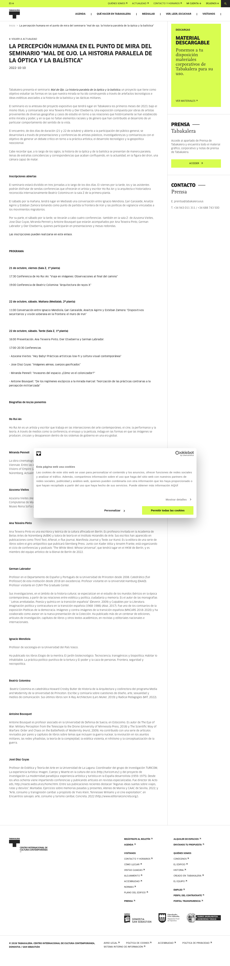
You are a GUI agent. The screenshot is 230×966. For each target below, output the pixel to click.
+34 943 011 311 (184, 218)
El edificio (180, 875)
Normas (129, 897)
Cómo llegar (132, 875)
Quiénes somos (117, 4)
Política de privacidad (196, 953)
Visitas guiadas (134, 880)
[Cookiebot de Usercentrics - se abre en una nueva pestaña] (178, 453)
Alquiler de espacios (187, 849)
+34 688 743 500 (208, 218)
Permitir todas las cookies (168, 510)
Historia (179, 880)
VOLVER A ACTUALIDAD (23, 49)
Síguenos (212, 3)
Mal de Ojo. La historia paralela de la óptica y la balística (85, 100)
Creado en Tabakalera (188, 886)
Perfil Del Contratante (188, 906)
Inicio (12, 36)
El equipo (180, 891)
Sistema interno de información (124, 957)
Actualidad (140, 4)
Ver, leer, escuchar (178, 14)
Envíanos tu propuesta (188, 855)
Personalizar (114, 510)
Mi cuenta (194, 3)
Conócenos (181, 869)
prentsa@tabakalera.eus (188, 211)
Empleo (179, 900)
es (11, 3)
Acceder (196, 174)
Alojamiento (133, 886)
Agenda (80, 14)
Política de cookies (138, 953)
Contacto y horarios (167, 4)
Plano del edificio (135, 903)
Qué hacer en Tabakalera (114, 14)
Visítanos (208, 14)
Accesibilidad (132, 891)
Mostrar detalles (176, 499)
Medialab (148, 14)
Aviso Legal (111, 953)
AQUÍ (174, 485)
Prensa (129, 911)
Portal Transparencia (188, 911)
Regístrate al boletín (138, 849)
